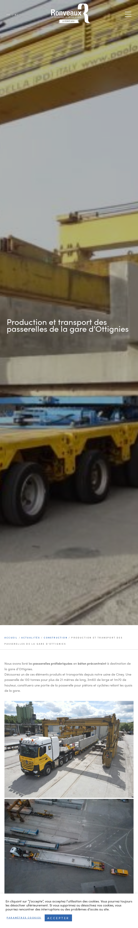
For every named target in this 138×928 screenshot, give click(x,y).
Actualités (30, 637)
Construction (55, 637)
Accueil (11, 637)
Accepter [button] (58, 918)
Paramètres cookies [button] (24, 917)
